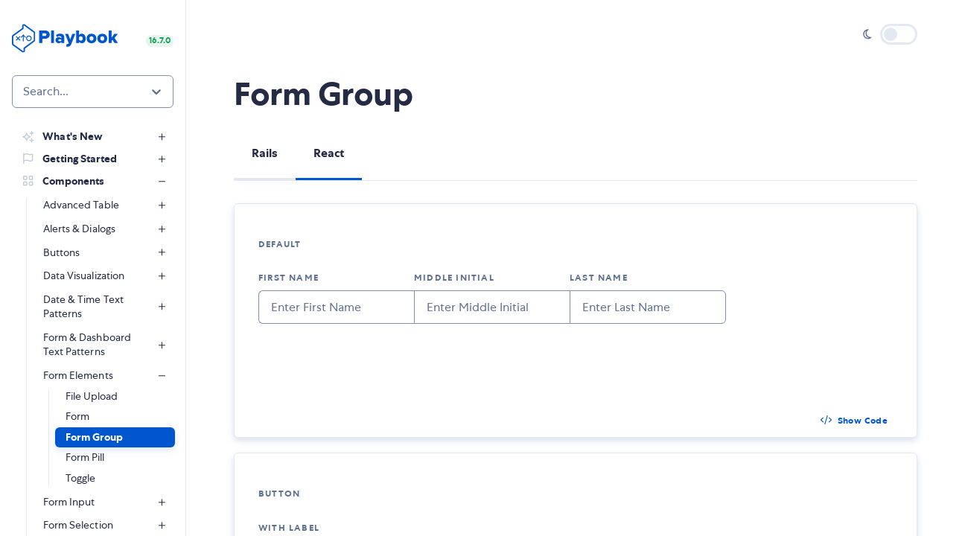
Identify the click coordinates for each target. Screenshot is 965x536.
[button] (115, 437)
